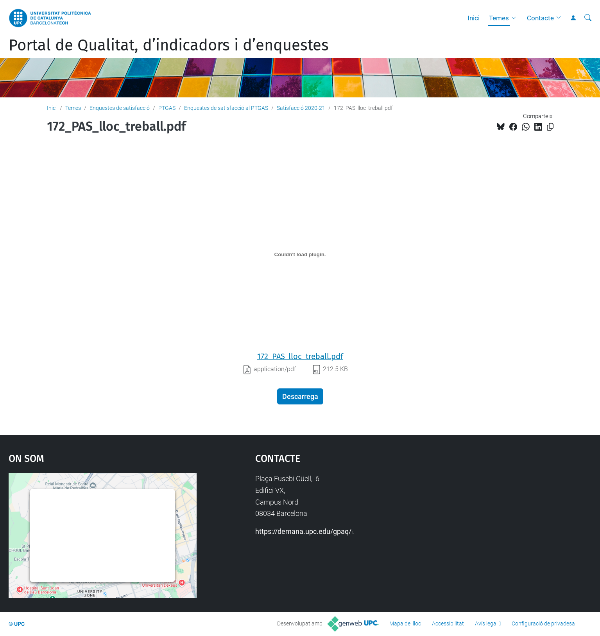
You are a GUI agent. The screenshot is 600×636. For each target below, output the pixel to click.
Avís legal (486, 623)
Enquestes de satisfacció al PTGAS (226, 108)
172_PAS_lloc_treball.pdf (300, 356)
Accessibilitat (448, 623)
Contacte (540, 18)
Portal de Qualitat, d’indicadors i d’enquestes (169, 45)
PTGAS (167, 108)
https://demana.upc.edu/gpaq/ (303, 531)
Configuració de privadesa (543, 623)
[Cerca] (587, 18)
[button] (515, 18)
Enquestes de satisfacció (120, 108)
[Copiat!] (550, 126)
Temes (499, 18)
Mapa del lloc (405, 623)
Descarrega (300, 396)
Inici (473, 18)
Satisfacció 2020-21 (301, 108)
